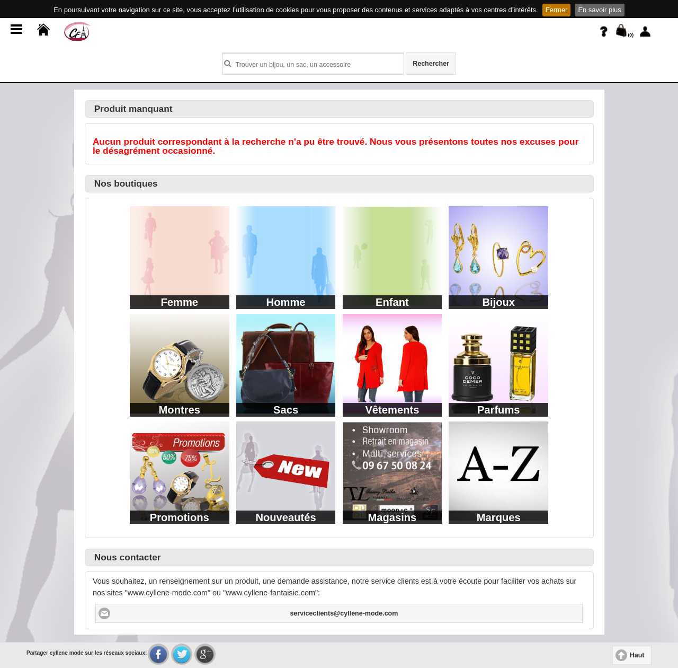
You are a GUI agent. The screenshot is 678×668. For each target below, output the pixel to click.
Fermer (557, 10)
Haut (637, 655)
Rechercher (431, 63)
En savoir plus (599, 10)
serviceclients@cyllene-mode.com (344, 613)
